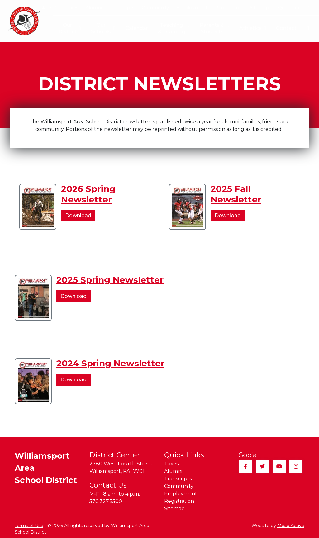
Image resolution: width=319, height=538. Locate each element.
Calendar (131, 28)
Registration (228, 8)
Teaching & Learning (170, 28)
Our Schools (98, 28)
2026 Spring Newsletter (88, 194)
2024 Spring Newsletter (110, 363)
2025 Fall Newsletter (236, 194)
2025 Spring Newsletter (110, 279)
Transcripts (121, 8)
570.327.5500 (105, 501)
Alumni (94, 8)
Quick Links (293, 8)
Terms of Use (29, 525)
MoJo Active (290, 525)
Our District (64, 28)
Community (155, 8)
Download (80, 216)
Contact (286, 28)
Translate (43, 8)
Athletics (252, 28)
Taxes (71, 8)
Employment (191, 8)
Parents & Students (213, 28)
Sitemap (259, 8)
